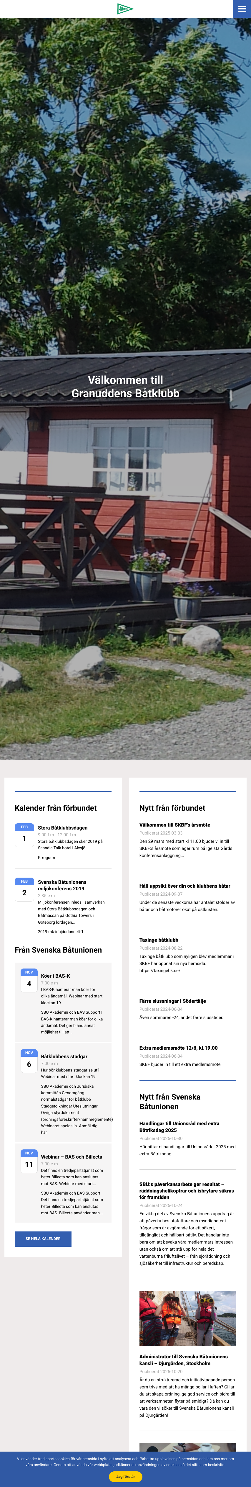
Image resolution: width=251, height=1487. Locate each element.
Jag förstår (125, 1476)
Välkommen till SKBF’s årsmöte (174, 825)
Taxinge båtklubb (158, 940)
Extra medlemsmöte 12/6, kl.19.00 (178, 1048)
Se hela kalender (43, 1239)
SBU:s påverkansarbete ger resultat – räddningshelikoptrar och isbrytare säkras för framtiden (186, 1191)
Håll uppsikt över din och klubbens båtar (184, 886)
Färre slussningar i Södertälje (172, 1001)
